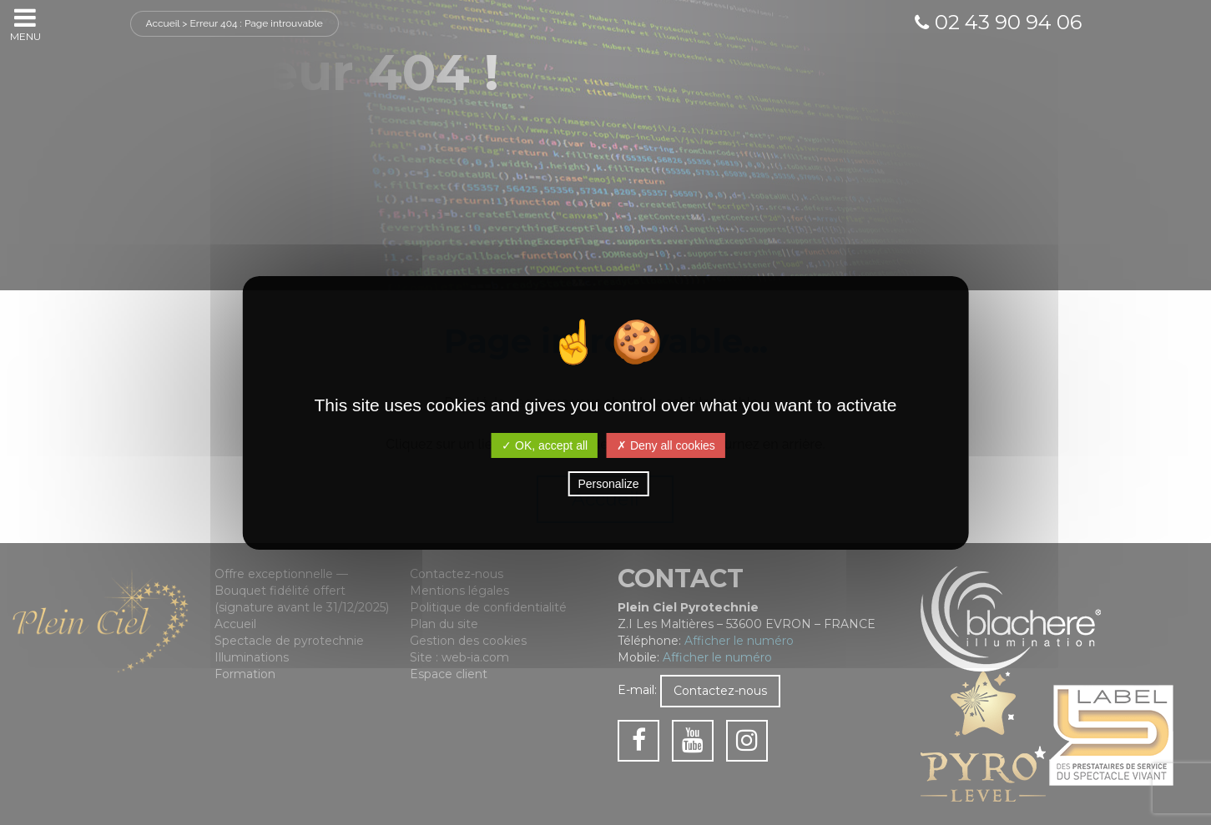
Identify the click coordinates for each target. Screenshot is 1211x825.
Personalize (608, 483)
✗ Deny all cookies (666, 445)
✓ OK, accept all (545, 445)
